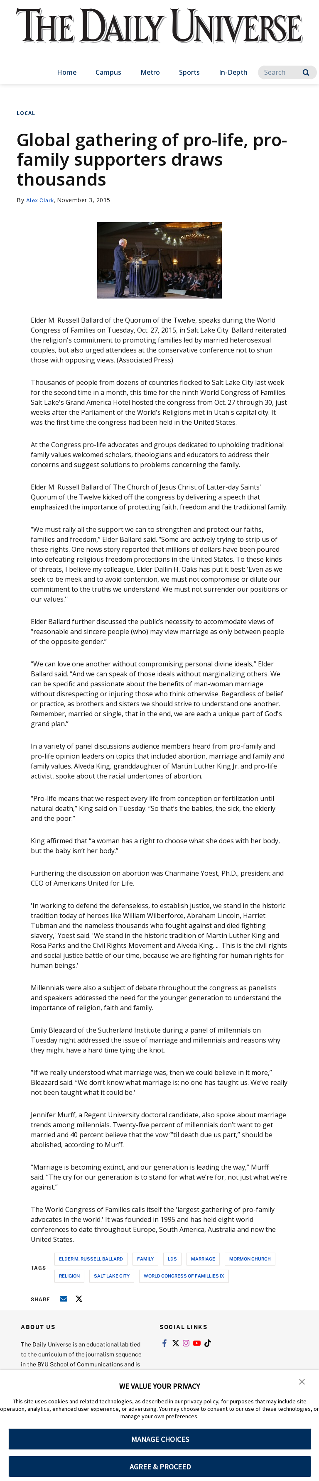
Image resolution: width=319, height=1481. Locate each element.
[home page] (159, 33)
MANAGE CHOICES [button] (160, 1439)
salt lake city (112, 1275)
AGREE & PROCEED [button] (160, 1466)
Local (26, 113)
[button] (302, 1382)
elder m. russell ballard (91, 1258)
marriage (203, 1258)
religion (69, 1275)
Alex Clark (41, 199)
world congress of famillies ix (184, 1275)
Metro (150, 72)
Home (66, 72)
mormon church (250, 1258)
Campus (108, 72)
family (145, 1258)
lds (172, 1258)
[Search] (287, 72)
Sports (189, 72)
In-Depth (233, 72)
